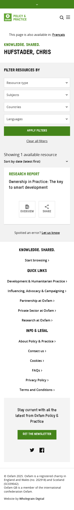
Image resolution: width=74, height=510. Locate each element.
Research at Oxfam (36, 320)
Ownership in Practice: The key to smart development (36, 185)
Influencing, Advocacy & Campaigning (36, 291)
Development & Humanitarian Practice (36, 281)
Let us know (51, 233)
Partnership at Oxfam (36, 301)
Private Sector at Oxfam (36, 311)
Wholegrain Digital (31, 498)
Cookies (36, 361)
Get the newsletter (37, 434)
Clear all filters (37, 141)
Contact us (36, 351)
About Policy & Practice (36, 341)
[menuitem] (58, 34)
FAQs (36, 370)
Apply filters (37, 131)
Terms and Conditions (36, 390)
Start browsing (36, 260)
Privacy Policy (36, 380)
